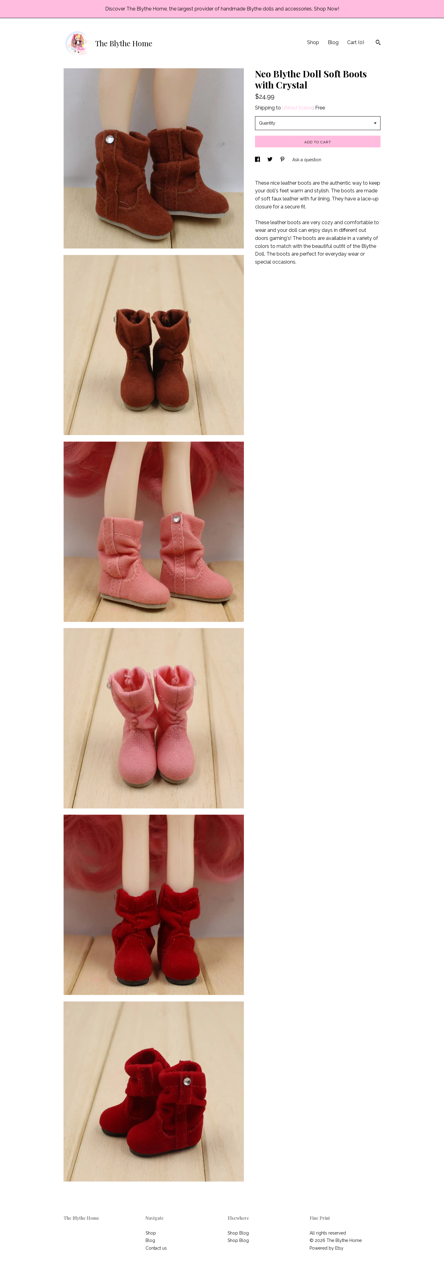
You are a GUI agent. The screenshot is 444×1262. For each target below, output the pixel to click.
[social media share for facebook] (258, 159)
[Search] (378, 43)
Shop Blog (238, 1233)
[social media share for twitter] (270, 159)
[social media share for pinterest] (283, 159)
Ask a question (306, 159)
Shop (313, 42)
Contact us (156, 1248)
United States (297, 108)
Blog (333, 42)
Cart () (355, 42)
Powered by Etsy (326, 1248)
